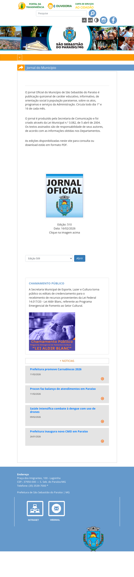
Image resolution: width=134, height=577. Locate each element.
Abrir (79, 258)
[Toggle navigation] (19, 57)
